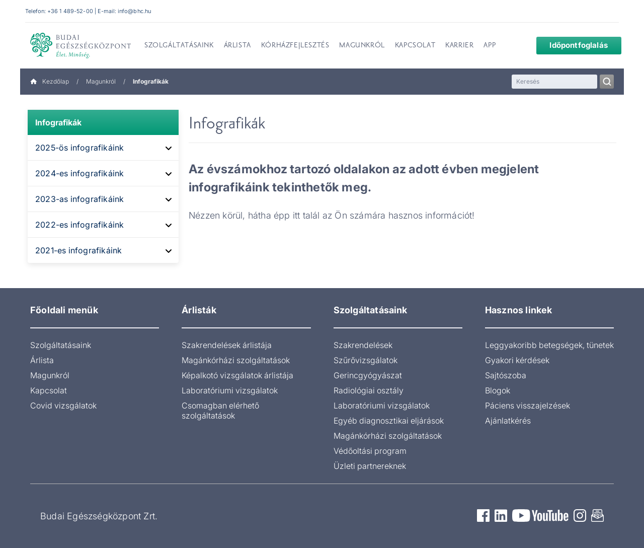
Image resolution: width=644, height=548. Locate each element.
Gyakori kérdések (517, 360)
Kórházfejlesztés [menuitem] (295, 45)
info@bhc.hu (134, 11)
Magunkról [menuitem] (361, 45)
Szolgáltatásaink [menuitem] (179, 45)
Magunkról (101, 81)
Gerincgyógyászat (368, 375)
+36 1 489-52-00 (70, 11)
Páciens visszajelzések (527, 405)
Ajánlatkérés (508, 421)
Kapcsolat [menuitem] (415, 45)
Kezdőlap (49, 81)
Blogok (497, 390)
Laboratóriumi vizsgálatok (230, 390)
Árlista (42, 360)
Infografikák (58, 122)
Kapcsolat (48, 390)
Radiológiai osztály (369, 390)
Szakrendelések (363, 345)
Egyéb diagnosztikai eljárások (389, 421)
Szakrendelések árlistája (227, 345)
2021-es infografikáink (78, 250)
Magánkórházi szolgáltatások (236, 360)
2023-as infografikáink (79, 199)
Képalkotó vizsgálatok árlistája (237, 375)
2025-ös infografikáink (79, 148)
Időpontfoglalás (571, 45)
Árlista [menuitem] (237, 45)
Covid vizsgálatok (63, 405)
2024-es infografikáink (79, 173)
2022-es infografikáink (79, 225)
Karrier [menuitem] (459, 45)
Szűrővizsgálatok (365, 360)
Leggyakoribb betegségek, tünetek (549, 345)
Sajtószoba (505, 375)
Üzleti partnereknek (370, 466)
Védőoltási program (370, 451)
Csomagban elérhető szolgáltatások (220, 410)
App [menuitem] (490, 45)
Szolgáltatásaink (60, 345)
